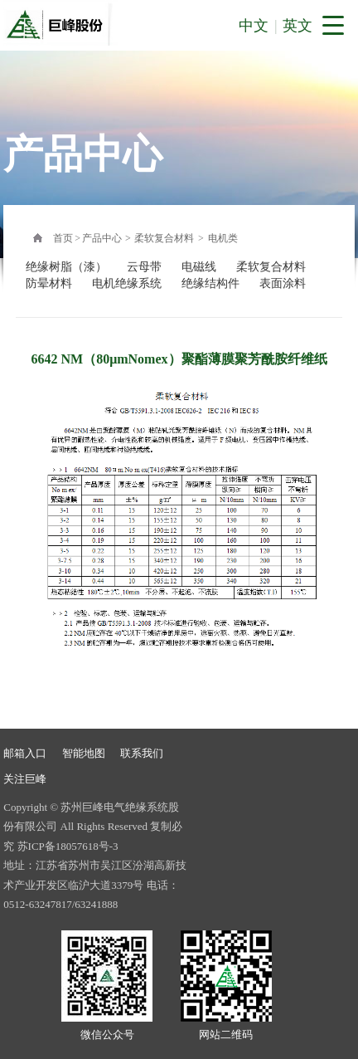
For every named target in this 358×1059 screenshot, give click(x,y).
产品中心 (102, 238)
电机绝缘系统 (127, 283)
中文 (253, 25)
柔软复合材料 (164, 238)
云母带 (144, 267)
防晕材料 (49, 283)
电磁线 (198, 267)
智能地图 (83, 753)
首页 (63, 238)
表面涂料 (282, 283)
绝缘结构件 (210, 283)
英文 (297, 25)
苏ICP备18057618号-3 (68, 846)
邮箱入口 (24, 753)
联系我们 (141, 753)
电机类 (223, 238)
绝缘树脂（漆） (66, 267)
